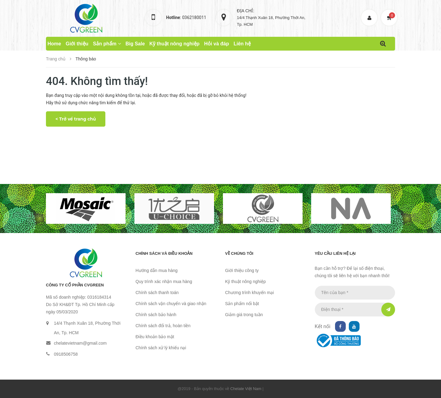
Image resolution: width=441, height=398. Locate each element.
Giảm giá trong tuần (244, 314)
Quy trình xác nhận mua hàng (164, 281)
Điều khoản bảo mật (155, 336)
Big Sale (135, 43)
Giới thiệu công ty (242, 270)
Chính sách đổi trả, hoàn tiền (163, 325)
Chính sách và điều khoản (164, 253)
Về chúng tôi (239, 253)
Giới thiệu (77, 43)
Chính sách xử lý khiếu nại (161, 347)
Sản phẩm (107, 43)
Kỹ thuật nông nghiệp (174, 43)
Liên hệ (242, 43)
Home (54, 43)
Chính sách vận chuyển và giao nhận (171, 303)
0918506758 (66, 354)
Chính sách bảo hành (156, 314)
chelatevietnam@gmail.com (80, 343)
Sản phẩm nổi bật (242, 303)
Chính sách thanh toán (157, 292)
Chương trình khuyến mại (249, 292)
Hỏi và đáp (216, 43)
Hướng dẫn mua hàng (157, 270)
